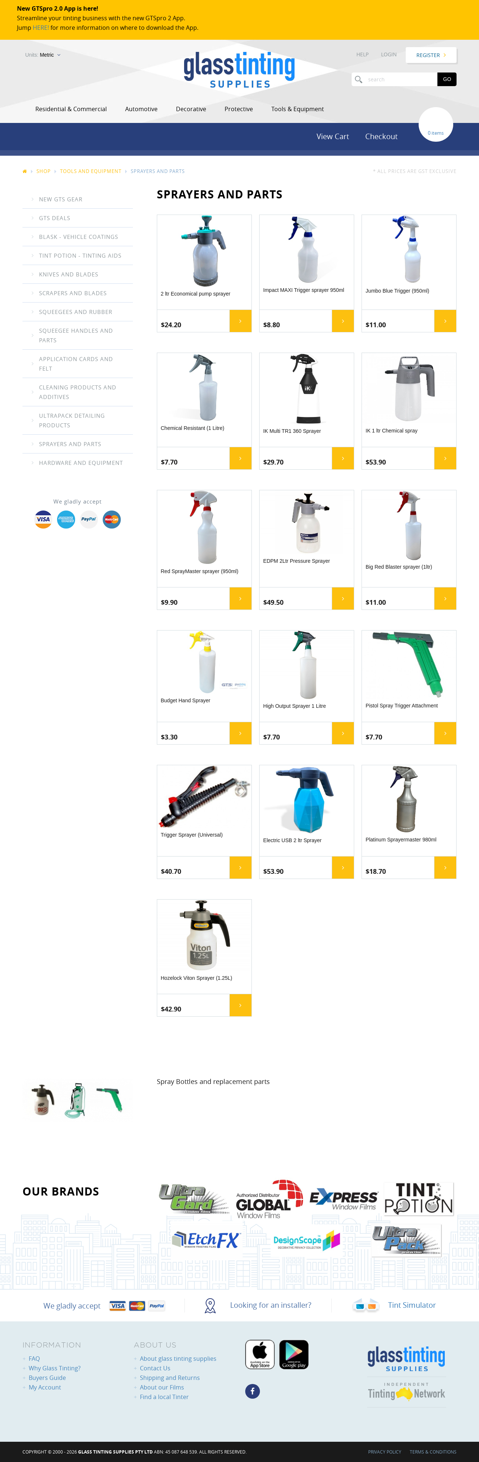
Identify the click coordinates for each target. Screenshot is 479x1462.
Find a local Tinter (164, 1397)
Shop (43, 171)
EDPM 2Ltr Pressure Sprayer (296, 561)
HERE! (41, 28)
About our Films (162, 1387)
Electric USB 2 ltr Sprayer (292, 840)
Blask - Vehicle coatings (78, 236)
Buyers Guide (47, 1378)
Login (389, 54)
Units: (39, 55)
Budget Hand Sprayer (186, 700)
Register (428, 55)
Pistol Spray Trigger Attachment (402, 706)
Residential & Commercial (71, 109)
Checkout (381, 136)
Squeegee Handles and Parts (76, 335)
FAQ (34, 1359)
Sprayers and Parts (70, 444)
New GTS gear (60, 199)
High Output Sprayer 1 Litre (294, 706)
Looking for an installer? (258, 1305)
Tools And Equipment (90, 171)
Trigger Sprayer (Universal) (192, 835)
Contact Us (155, 1368)
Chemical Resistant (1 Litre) (193, 428)
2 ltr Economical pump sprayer (195, 294)
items (438, 133)
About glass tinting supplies (178, 1359)
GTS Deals (54, 218)
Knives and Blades (68, 274)
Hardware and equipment (81, 462)
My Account (45, 1387)
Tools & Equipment (297, 109)
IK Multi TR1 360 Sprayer (292, 431)
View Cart (333, 136)
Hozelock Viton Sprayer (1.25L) (196, 978)
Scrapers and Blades (73, 293)
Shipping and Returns (170, 1378)
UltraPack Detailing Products (72, 420)
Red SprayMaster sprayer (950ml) (200, 571)
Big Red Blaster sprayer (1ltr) (399, 567)
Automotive (141, 109)
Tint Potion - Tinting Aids (80, 255)
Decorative (191, 109)
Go (447, 79)
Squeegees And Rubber (75, 311)
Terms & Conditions (433, 1452)
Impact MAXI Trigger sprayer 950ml (303, 290)
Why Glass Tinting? (55, 1368)
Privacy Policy (384, 1452)
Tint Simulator (394, 1305)
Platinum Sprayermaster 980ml (401, 840)
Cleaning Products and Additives (77, 392)
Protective (239, 109)
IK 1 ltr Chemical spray (392, 431)
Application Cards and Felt (76, 363)
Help (362, 54)
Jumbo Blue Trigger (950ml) (397, 291)
